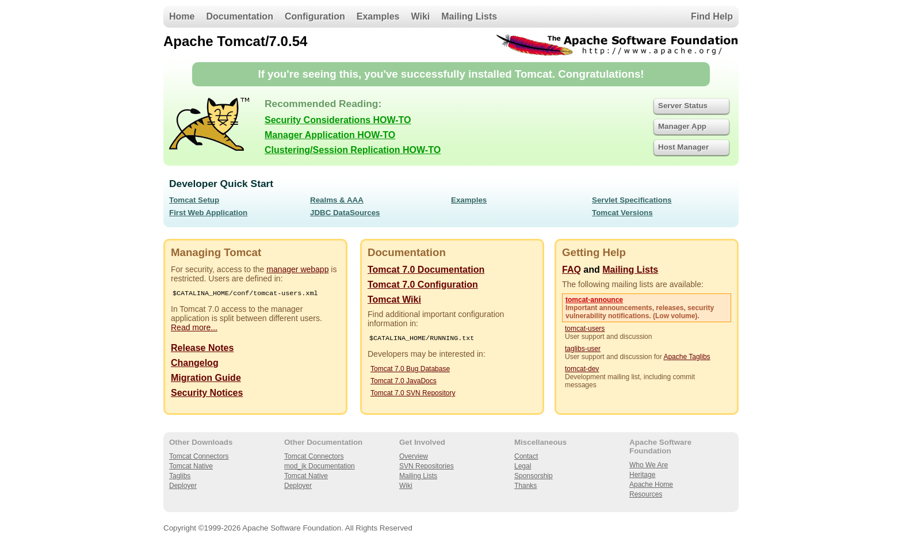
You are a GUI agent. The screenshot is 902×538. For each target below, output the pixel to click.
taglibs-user (583, 349)
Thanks (525, 486)
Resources (645, 494)
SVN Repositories (426, 466)
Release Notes (202, 349)
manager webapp (297, 269)
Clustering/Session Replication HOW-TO (353, 150)
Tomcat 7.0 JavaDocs (403, 382)
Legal (522, 466)
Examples (378, 16)
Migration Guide (206, 379)
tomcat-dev (582, 369)
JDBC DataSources (345, 212)
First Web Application (208, 212)
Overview (413, 456)
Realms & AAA (337, 200)
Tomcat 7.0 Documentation (426, 269)
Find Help (712, 16)
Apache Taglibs (686, 357)
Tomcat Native (191, 466)
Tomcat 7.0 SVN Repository (412, 394)
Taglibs (179, 476)
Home (181, 16)
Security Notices (207, 394)
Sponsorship (533, 476)
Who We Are (648, 465)
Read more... (194, 328)
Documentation (239, 16)
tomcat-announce (594, 300)
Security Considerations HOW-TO (338, 120)
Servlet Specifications (632, 200)
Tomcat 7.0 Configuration (423, 284)
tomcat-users (585, 329)
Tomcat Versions (622, 212)
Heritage (642, 475)
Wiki (420, 16)
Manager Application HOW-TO (330, 135)
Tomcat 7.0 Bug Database (410, 370)
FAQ (571, 269)
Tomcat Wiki (394, 299)
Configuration (315, 16)
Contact (526, 456)
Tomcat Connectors (198, 456)
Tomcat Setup (194, 200)
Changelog (195, 364)
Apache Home (651, 484)
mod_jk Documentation (319, 466)
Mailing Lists (469, 16)
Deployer (183, 486)
